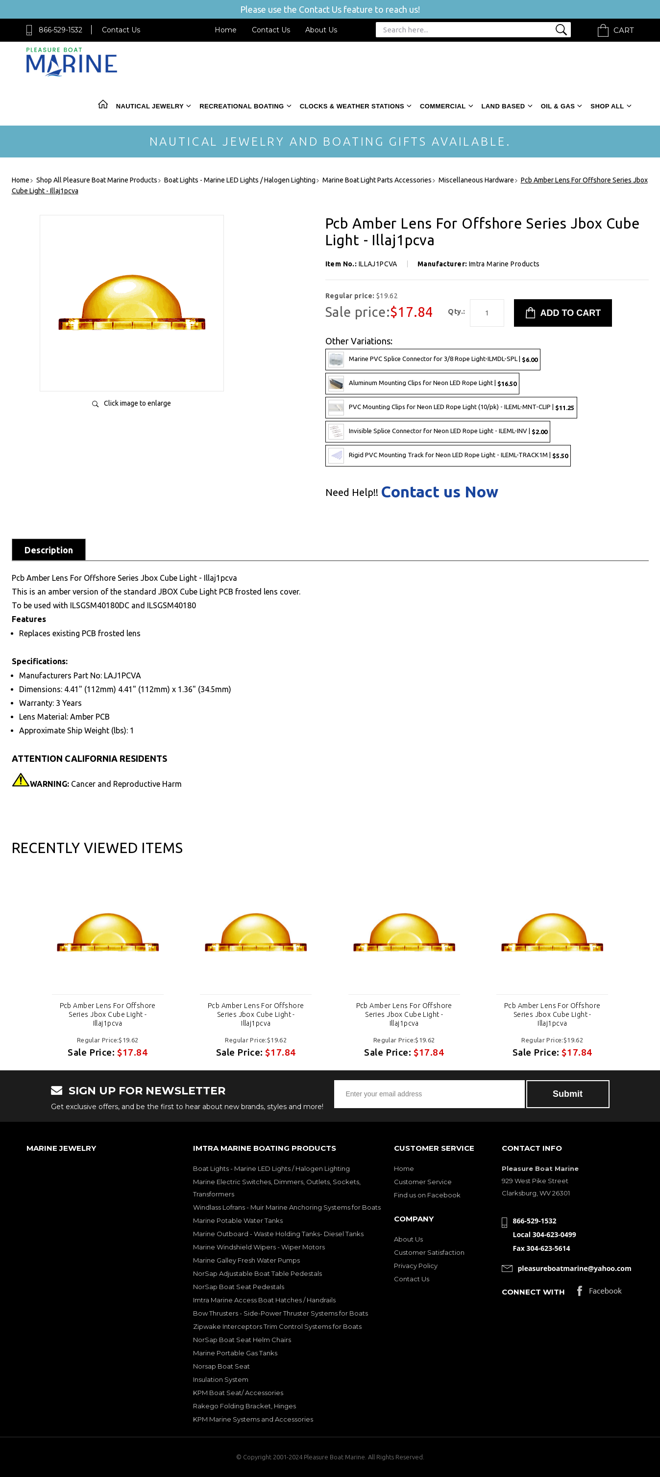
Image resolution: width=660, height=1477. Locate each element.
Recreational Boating (241, 106)
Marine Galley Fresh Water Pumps (246, 1260)
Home (226, 30)
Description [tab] (48, 550)
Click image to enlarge (137, 403)
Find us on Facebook (427, 1195)
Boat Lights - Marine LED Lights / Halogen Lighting (271, 1168)
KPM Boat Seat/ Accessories (238, 1393)
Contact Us (121, 30)
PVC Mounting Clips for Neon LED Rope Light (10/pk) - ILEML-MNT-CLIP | (451, 407)
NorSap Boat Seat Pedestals (238, 1287)
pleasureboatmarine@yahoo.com (575, 1268)
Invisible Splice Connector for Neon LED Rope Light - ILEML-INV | (437, 432)
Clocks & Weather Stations (352, 106)
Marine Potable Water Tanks (238, 1220)
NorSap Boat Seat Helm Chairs (242, 1340)
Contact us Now (439, 491)
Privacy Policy (416, 1266)
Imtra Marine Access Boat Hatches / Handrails (264, 1300)
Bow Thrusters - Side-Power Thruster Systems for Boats (280, 1313)
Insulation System (220, 1379)
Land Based (503, 106)
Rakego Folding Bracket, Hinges (244, 1406)
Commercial (442, 106)
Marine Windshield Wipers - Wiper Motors (259, 1247)
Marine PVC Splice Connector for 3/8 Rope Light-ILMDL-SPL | (433, 359)
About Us (321, 30)
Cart (623, 30)
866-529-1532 (60, 30)
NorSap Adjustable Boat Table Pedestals (257, 1273)
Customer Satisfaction (429, 1252)
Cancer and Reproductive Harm (106, 783)
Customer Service (423, 1182)
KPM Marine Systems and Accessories (253, 1419)
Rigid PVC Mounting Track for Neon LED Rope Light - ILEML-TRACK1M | (448, 456)
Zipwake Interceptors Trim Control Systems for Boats (277, 1326)
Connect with (533, 1291)
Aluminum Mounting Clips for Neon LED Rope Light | (422, 383)
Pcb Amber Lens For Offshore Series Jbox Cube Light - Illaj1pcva (108, 1014)
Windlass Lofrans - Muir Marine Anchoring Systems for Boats (287, 1207)
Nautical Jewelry (150, 106)
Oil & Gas (558, 106)
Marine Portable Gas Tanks (235, 1353)
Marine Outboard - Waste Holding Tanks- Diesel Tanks (278, 1234)
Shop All (607, 106)
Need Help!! (351, 492)
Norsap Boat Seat (221, 1366)
